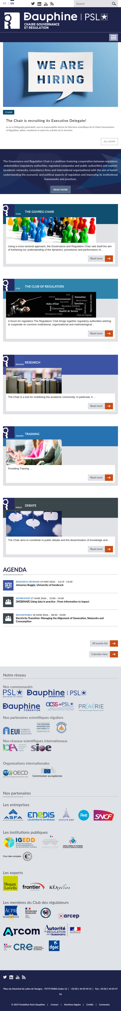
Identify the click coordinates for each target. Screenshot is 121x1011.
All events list (100, 643)
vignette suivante (114, 61)
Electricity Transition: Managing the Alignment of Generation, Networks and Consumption (60, 620)
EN (12, 3)
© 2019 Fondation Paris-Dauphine (28, 1004)
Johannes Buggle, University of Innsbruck (40, 585)
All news (109, 141)
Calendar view (99, 654)
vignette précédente (7, 61)
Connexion (104, 1004)
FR (4, 3)
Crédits (89, 1004)
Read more (60, 88)
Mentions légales (72, 1004)
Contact (54, 1004)
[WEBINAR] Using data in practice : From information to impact (52, 601)
